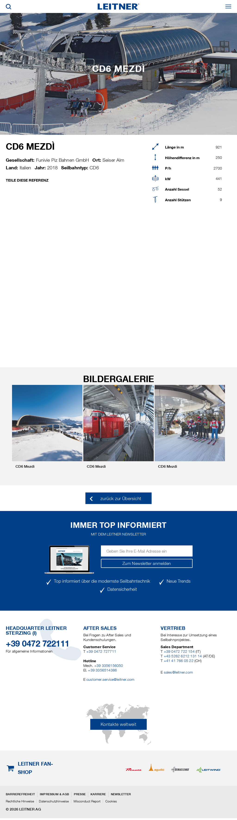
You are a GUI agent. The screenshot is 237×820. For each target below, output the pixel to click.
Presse (80, 794)
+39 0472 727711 (101, 651)
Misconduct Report (87, 801)
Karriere (98, 794)
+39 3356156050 (108, 665)
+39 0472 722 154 (179, 651)
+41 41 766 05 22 (178, 661)
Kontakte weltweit (118, 724)
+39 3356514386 (102, 670)
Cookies (111, 801)
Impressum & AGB (54, 794)
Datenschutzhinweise (54, 801)
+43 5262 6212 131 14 (183, 656)
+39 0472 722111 (37, 643)
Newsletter (121, 794)
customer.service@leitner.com (110, 679)
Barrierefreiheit (20, 794)
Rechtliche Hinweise (20, 801)
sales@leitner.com (178, 672)
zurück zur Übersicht (120, 498)
